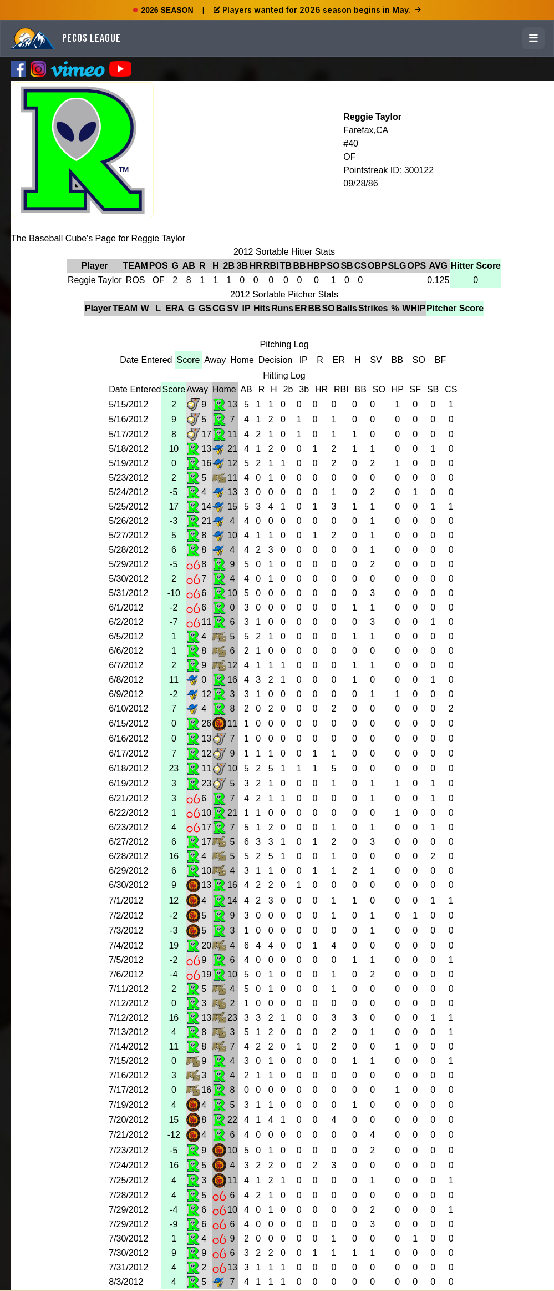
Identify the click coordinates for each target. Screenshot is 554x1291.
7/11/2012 (128, 989)
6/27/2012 (128, 841)
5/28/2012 (128, 549)
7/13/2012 (128, 1032)
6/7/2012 (126, 665)
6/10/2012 (128, 708)
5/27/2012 (128, 535)
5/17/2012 (128, 434)
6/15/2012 (128, 723)
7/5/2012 (126, 960)
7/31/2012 (128, 1267)
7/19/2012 (128, 1105)
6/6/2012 (126, 650)
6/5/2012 (126, 636)
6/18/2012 (128, 768)
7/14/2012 (128, 1046)
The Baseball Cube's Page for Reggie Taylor (98, 238)
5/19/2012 (128, 463)
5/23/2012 (128, 477)
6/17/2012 (128, 753)
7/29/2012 (128, 1209)
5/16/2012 (128, 419)
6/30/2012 (128, 885)
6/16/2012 (128, 738)
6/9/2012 (126, 694)
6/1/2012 (126, 607)
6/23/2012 (128, 827)
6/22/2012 (128, 813)
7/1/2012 (126, 900)
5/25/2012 (128, 506)
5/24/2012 (128, 492)
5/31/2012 (128, 593)
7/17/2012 (128, 1090)
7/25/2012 (128, 1180)
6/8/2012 (126, 679)
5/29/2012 (128, 564)
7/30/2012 (128, 1238)
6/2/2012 (126, 622)
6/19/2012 (128, 783)
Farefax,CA (365, 130)
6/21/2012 (128, 798)
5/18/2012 (128, 448)
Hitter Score (475, 265)
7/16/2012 (128, 1075)
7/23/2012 (128, 1150)
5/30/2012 (128, 578)
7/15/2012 (128, 1061)
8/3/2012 (126, 1282)
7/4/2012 (126, 945)
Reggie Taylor (372, 117)
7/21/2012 (128, 1134)
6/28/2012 (128, 856)
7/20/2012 (128, 1119)
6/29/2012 (128, 870)
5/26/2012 (128, 521)
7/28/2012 (128, 1195)
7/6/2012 (126, 974)
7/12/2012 (128, 1003)
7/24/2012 (128, 1165)
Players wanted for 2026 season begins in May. (317, 9)
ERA (174, 308)
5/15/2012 (128, 404)
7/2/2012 (126, 915)
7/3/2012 (126, 930)
